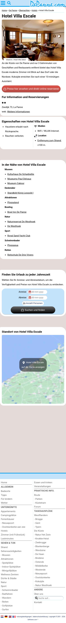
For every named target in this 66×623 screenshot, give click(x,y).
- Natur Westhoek (43, 585)
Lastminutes (7, 538)
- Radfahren (7, 594)
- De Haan (39, 554)
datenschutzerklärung (40, 616)
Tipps (4, 495)
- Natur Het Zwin (42, 534)
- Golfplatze (7, 605)
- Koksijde (39, 581)
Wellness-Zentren (10, 574)
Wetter (4, 502)
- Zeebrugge (40, 542)
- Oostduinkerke (42, 577)
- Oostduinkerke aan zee (13, 527)
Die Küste (39, 530)
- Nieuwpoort (7, 523)
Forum (37, 506)
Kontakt (38, 602)
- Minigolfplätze (9, 570)
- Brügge (38, 519)
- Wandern (6, 598)
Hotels (4, 530)
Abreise (23, 297)
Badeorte (5, 491)
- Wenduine (39, 550)
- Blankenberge (41, 546)
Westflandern (41, 515)
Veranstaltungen (42, 486)
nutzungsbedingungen (24, 616)
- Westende (39, 569)
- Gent (37, 523)
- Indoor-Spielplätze (11, 566)
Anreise (23, 291)
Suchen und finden (33, 310)
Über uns (38, 594)
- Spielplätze (7, 562)
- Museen (5, 555)
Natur (4, 582)
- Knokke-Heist (41, 538)
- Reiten (4, 601)
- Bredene (39, 558)
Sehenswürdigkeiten (11, 551)
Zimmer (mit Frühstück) (13, 534)
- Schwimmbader (9, 590)
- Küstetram (40, 502)
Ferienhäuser (7, 519)
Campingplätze (8, 515)
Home (4, 482)
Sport (3, 586)
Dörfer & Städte (8, 578)
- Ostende (39, 562)
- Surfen (5, 609)
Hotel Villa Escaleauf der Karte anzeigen (32, 364)
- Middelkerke (41, 565)
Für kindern (6, 499)
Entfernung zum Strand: (49, 140)
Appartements (8, 511)
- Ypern (37, 527)
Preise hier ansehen (31, 89)
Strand (4, 547)
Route (37, 495)
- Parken (38, 499)
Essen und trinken (43, 482)
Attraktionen (7, 559)
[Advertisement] (33, 154)
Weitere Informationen (18, 111)
